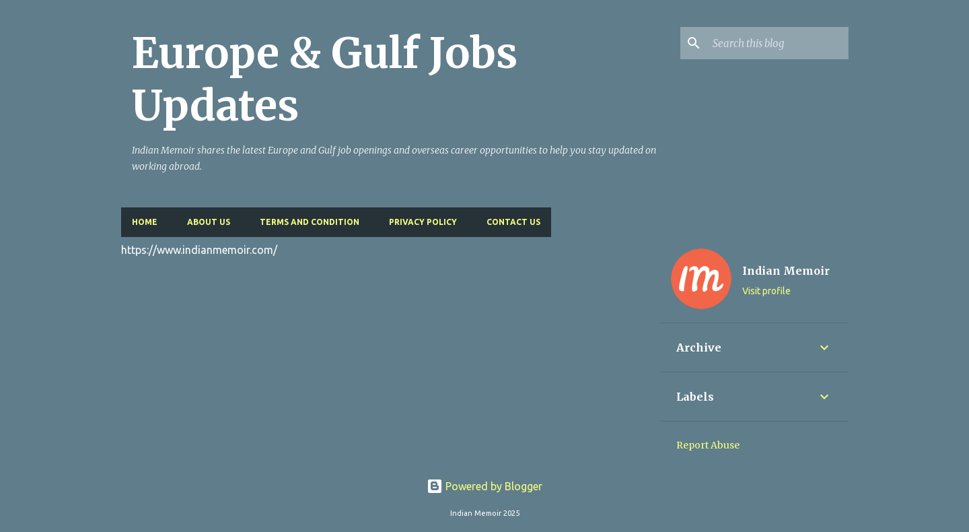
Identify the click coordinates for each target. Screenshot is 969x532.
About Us (208, 222)
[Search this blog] (778, 43)
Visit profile (766, 291)
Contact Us (513, 222)
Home (144, 222)
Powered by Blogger (484, 486)
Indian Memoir (786, 270)
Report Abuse (708, 445)
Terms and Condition (309, 222)
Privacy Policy (423, 222)
